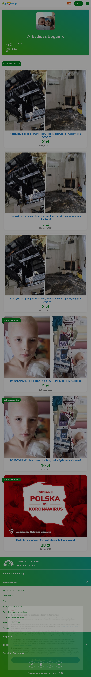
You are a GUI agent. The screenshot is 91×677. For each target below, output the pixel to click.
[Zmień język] (7, 604)
